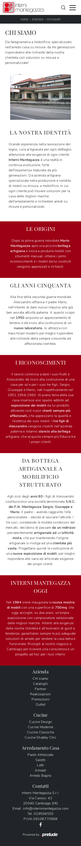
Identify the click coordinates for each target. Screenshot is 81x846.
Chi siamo (53, 19)
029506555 (44, 813)
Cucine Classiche (40, 732)
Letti (40, 765)
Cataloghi (40, 683)
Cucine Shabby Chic (40, 737)
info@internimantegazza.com (45, 808)
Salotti (40, 760)
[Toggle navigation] (72, 7)
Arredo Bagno (40, 775)
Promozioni (40, 699)
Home (24, 19)
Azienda (38, 19)
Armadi (40, 770)
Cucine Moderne (40, 727)
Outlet (40, 704)
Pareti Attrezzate (40, 754)
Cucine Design (40, 722)
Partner (40, 689)
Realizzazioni (40, 694)
